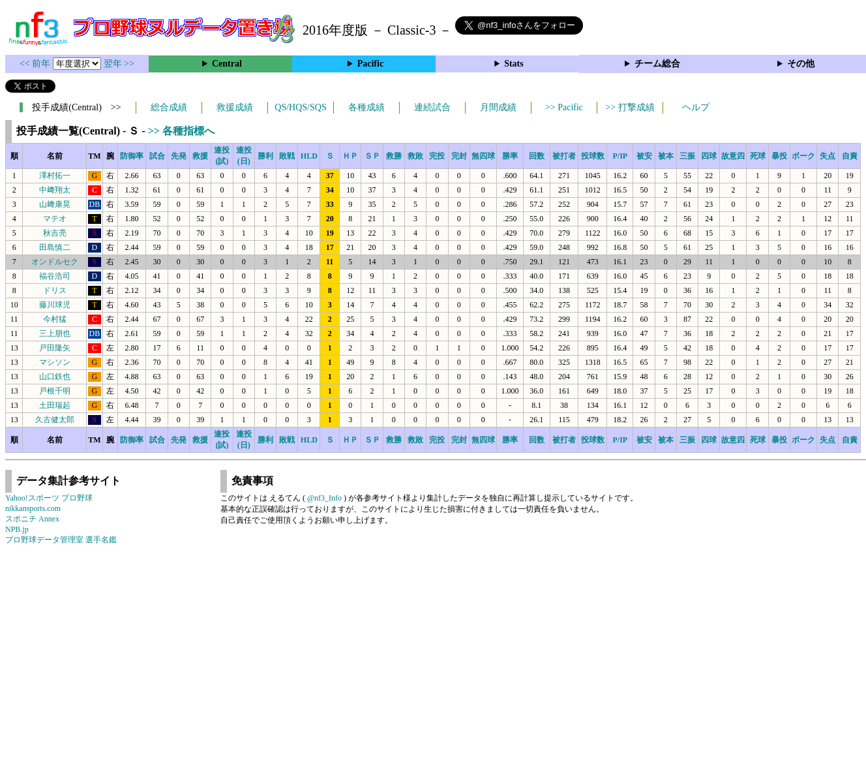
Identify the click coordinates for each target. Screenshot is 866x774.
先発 (179, 156)
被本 (666, 156)
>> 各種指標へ (181, 130)
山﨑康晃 (54, 204)
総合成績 (169, 107)
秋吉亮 (55, 233)
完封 (459, 156)
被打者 (564, 156)
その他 (800, 64)
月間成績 (498, 107)
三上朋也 (54, 333)
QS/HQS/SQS (300, 107)
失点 (827, 156)
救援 (200, 156)
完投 (437, 156)
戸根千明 (54, 390)
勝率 (510, 156)
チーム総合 (657, 64)
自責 (850, 156)
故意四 (733, 156)
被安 (644, 156)
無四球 (483, 156)
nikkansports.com (33, 508)
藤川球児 (54, 304)
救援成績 (234, 107)
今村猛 (55, 319)
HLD (309, 156)
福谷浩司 (54, 276)
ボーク (803, 156)
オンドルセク (54, 261)
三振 (687, 156)
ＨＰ (350, 156)
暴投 (779, 156)
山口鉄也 (54, 376)
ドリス (55, 290)
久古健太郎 (54, 419)
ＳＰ (372, 156)
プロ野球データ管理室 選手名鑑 (61, 539)
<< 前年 (36, 64)
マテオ (55, 218)
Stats (514, 64)
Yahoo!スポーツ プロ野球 (49, 498)
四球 (709, 156)
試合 (157, 156)
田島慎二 (54, 247)
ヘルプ (695, 107)
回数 (537, 156)
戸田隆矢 (54, 347)
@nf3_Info (324, 498)
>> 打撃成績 (629, 107)
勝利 (265, 156)
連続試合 (432, 107)
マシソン (54, 362)
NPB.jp (17, 529)
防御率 (131, 156)
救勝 (394, 156)
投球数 (593, 156)
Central (227, 64)
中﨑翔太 (54, 189)
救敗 (415, 156)
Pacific (370, 64)
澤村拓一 (54, 175)
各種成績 (366, 107)
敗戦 (287, 156)
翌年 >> (119, 64)
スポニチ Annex (32, 518)
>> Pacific (564, 107)
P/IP (619, 156)
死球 (758, 156)
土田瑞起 (54, 405)
